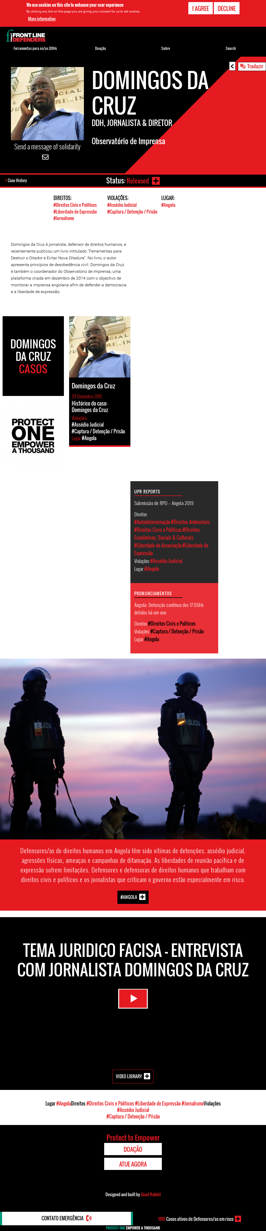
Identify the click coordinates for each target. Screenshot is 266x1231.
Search (231, 48)
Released (137, 180)
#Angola (168, 205)
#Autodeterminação (152, 521)
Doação (100, 48)
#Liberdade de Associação (158, 544)
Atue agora (133, 1163)
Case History (17, 180)
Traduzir (255, 66)
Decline (227, 8)
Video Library (129, 1076)
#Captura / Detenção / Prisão (132, 211)
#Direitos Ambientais (190, 521)
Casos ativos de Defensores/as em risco (196, 1218)
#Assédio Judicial (122, 205)
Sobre (165, 48)
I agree (200, 8)
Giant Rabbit (151, 1194)
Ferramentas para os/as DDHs (35, 48)
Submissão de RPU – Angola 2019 (164, 502)
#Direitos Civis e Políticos (75, 205)
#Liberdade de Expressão (75, 211)
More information (42, 19)
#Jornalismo (64, 218)
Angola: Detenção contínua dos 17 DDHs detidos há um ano (169, 607)
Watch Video (133, 999)
